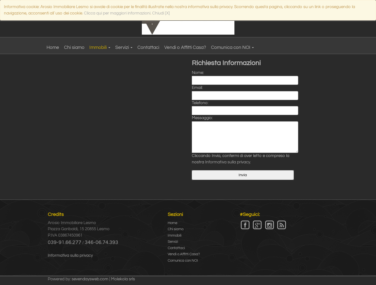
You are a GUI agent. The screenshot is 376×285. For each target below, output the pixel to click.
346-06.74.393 (101, 242)
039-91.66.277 (64, 242)
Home (53, 47)
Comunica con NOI (232, 47)
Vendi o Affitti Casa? (185, 47)
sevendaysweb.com (90, 279)
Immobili (99, 47)
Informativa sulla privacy (227, 162)
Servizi (123, 47)
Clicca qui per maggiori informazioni (117, 13)
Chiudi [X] (161, 13)
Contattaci (148, 47)
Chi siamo (74, 47)
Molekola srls (123, 279)
